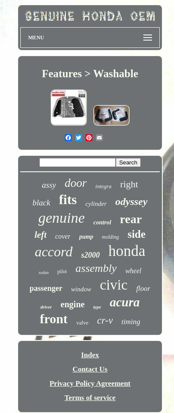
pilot (62, 271)
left (41, 235)
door (76, 183)
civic (113, 285)
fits (68, 199)
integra (103, 186)
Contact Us (90, 369)
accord (54, 251)
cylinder (96, 203)
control (102, 222)
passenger (46, 288)
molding (110, 237)
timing (130, 322)
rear (131, 219)
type (97, 306)
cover (63, 236)
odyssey (131, 201)
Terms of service (89, 398)
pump (86, 236)
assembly (96, 268)
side (136, 234)
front (53, 319)
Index (90, 355)
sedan (43, 272)
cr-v (105, 320)
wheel (133, 270)
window (81, 289)
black (41, 202)
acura (124, 302)
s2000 (90, 255)
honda (127, 251)
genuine (61, 218)
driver (46, 306)
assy (49, 184)
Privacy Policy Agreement (90, 383)
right (129, 184)
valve (82, 322)
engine (72, 304)
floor (143, 288)
